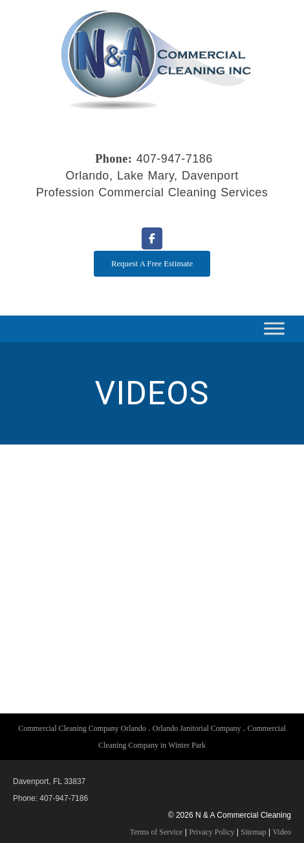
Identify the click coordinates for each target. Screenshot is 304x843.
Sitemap (253, 832)
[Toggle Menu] (274, 329)
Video (281, 832)
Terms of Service (156, 832)
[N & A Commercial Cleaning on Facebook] (152, 238)
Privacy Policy (211, 832)
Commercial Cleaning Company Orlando (82, 728)
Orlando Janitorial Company (197, 728)
